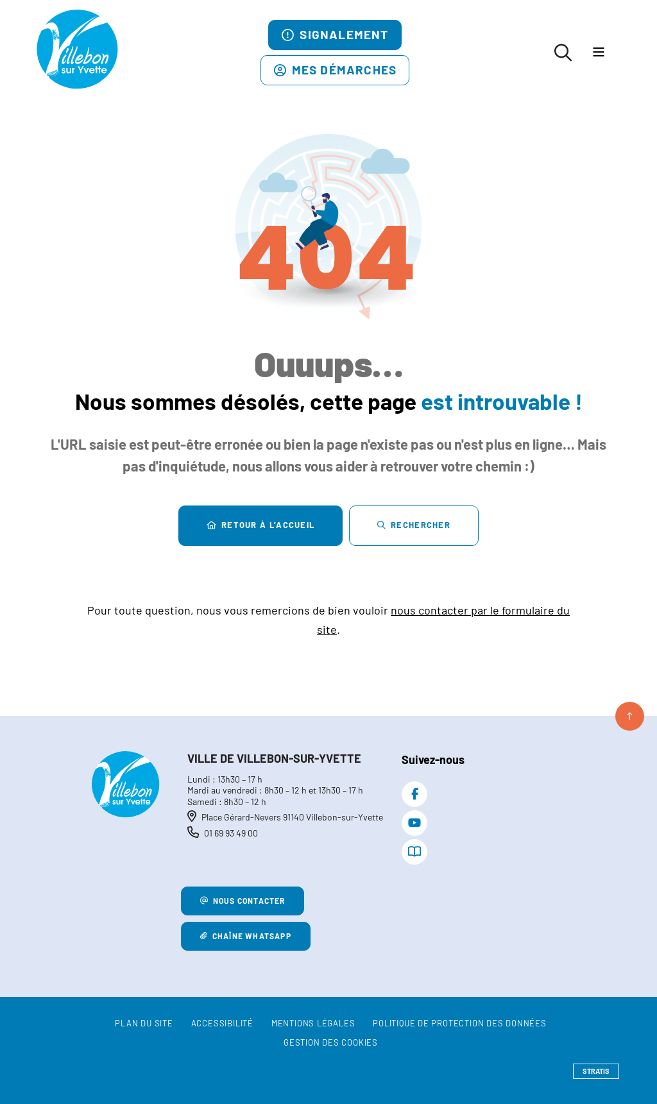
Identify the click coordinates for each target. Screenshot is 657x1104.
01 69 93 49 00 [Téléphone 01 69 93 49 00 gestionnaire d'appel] (231, 833)
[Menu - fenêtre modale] (598, 52)
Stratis (596, 1071)
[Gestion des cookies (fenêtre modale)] (331, 1043)
